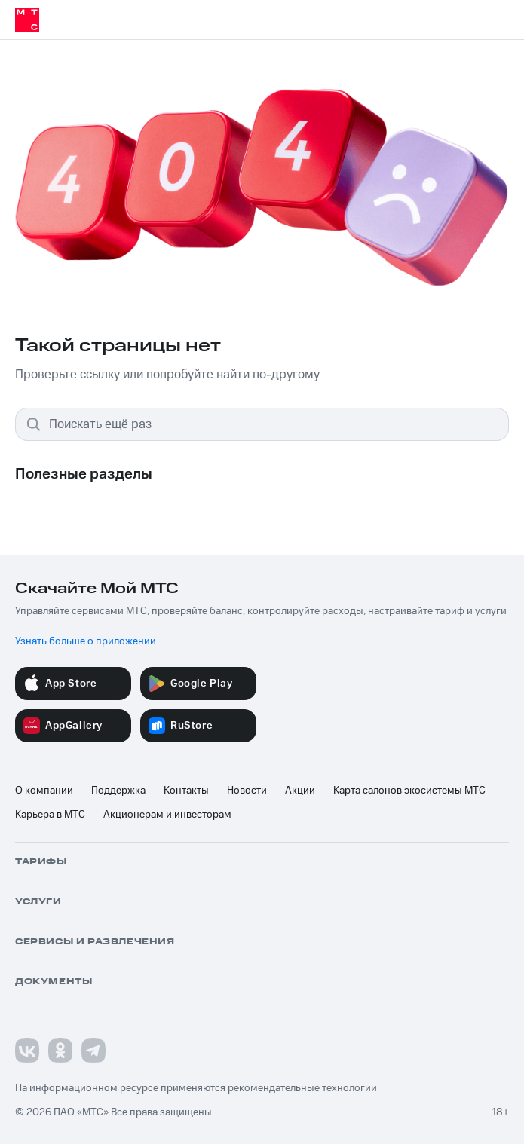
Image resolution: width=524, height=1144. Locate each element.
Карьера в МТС (50, 814)
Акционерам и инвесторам (167, 814)
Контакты (186, 790)
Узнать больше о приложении (85, 641)
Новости (247, 790)
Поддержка (118, 790)
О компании (44, 790)
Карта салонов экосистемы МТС (409, 790)
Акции (300, 790)
